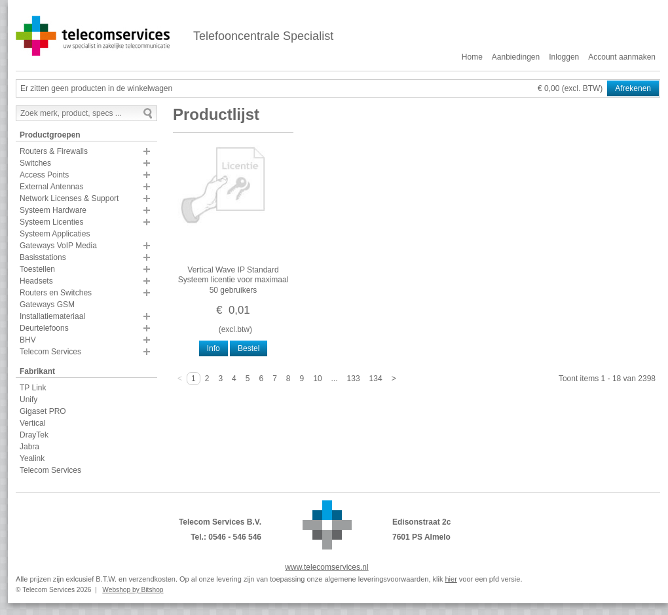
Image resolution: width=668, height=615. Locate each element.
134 (375, 378)
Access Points (44, 174)
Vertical (32, 423)
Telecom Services (50, 351)
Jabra (29, 446)
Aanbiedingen (516, 57)
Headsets (36, 281)
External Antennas (51, 186)
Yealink (32, 458)
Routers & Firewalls (54, 151)
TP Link (33, 387)
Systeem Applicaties (55, 233)
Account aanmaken (622, 57)
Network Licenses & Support (69, 198)
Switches (35, 163)
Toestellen (37, 269)
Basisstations (43, 257)
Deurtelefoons (44, 328)
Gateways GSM (47, 304)
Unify (28, 399)
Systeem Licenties (51, 222)
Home (472, 57)
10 (317, 378)
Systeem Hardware (53, 210)
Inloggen (564, 57)
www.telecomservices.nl (326, 567)
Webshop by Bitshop (132, 589)
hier (450, 579)
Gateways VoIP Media (58, 245)
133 (353, 378)
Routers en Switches (56, 292)
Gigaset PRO (43, 411)
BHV (28, 340)
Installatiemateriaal (52, 316)
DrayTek (34, 434)
